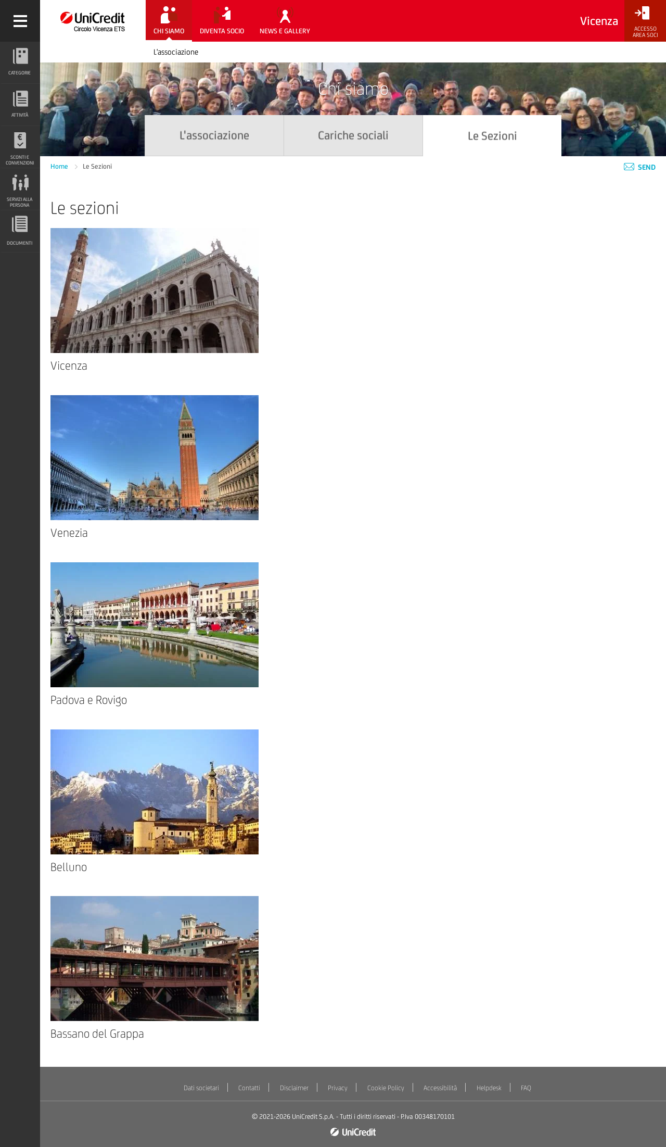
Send (640, 167)
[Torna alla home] (93, 21)
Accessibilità (440, 1088)
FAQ (526, 1088)
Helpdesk (489, 1088)
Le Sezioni (97, 166)
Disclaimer (294, 1088)
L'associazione (175, 51)
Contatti (249, 1088)
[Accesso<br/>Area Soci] (645, 22)
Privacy (338, 1088)
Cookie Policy (385, 1088)
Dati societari (201, 1088)
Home (60, 166)
